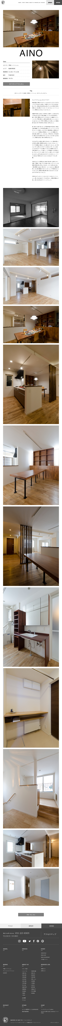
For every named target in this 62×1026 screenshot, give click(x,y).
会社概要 (24, 998)
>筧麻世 (23, 993)
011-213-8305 (22, 933)
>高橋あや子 (33, 989)
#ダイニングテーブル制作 (20, 93)
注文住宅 (5, 973)
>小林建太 (33, 983)
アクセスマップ (50, 934)
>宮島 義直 (24, 977)
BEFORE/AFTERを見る (16, 84)
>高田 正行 (33, 973)
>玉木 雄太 (24, 979)
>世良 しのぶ (33, 979)
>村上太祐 (24, 985)
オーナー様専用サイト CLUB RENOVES (30, 1009)
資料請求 (31, 926)
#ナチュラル (40, 93)
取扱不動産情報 (25, 1011)
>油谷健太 (33, 993)
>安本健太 (24, 991)
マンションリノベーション (8, 970)
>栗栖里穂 (24, 989)
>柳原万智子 (24, 987)
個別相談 (51, 926)
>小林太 (23, 995)
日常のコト (43, 970)
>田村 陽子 (33, 975)
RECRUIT (43, 2)
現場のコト (43, 968)
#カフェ (45, 93)
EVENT (23, 2)
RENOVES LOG (37, 2)
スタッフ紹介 (25, 968)
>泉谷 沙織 (24, 981)
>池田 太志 (24, 973)
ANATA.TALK (43, 953)
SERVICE (24, 949)
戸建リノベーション (7, 968)
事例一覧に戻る (31, 914)
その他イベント (44, 959)
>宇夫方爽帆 (33, 991)
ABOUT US (31, 2)
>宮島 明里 (33, 977)
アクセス (10, 926)
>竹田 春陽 (24, 983)
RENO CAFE (43, 955)
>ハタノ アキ (24, 971)
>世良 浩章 (24, 975)
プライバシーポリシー (54, 1022)
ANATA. (20, 2)
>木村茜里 (33, 981)
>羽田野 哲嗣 (33, 971)
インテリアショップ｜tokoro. (47, 1009)
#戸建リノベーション (31, 93)
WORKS (27, 2)
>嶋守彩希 (33, 987)
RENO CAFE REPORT (45, 957)
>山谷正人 (33, 985)
